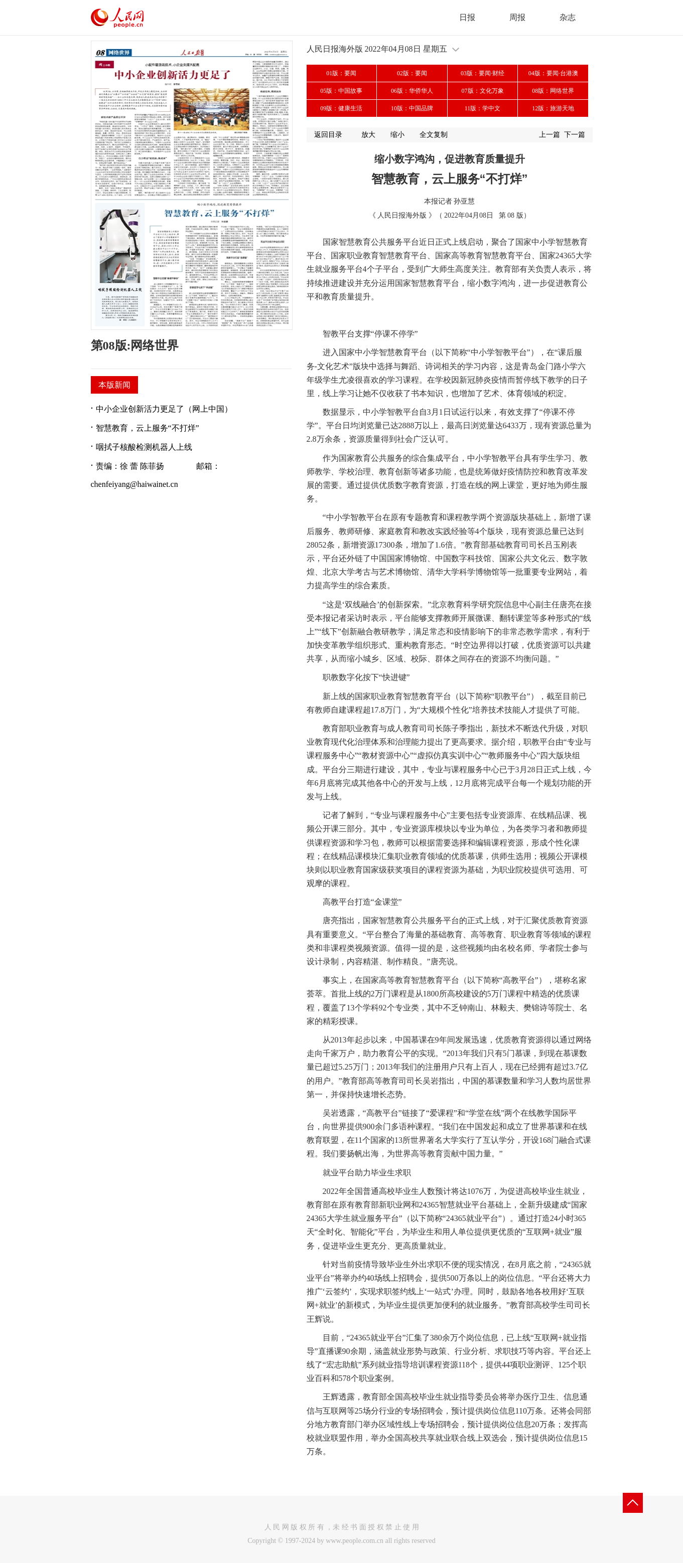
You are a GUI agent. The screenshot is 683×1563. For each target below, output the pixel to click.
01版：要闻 (341, 73)
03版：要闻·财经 (482, 73)
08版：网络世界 (553, 90)
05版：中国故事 (341, 90)
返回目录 (328, 134)
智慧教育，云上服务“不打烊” (147, 428)
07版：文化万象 (483, 90)
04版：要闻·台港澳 (553, 73)
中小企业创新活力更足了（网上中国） (164, 409)
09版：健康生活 (341, 108)
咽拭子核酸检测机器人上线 (144, 447)
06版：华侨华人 (412, 90)
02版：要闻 (412, 73)
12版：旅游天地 (553, 108)
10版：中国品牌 (412, 108)
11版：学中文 (483, 108)
